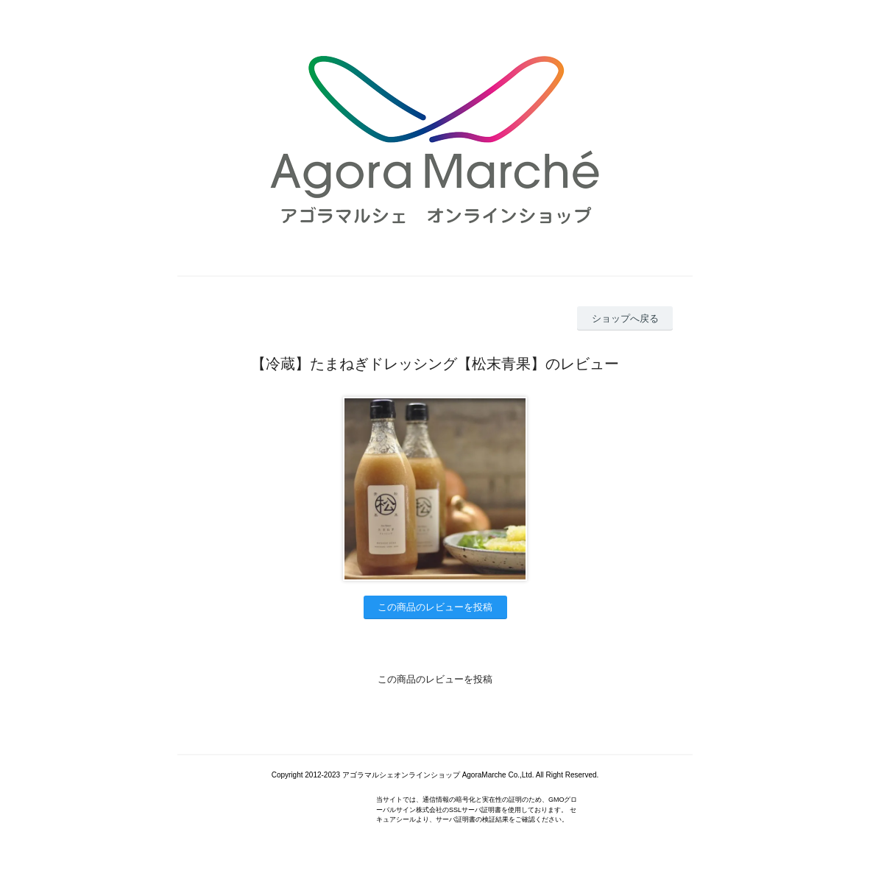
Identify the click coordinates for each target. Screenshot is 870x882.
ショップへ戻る (625, 318)
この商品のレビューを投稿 (435, 607)
